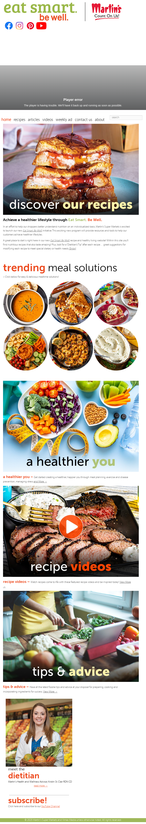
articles (34, 119)
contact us (83, 119)
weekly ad (64, 119)
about (100, 119)
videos (47, 119)
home (6, 119)
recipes (19, 119)
